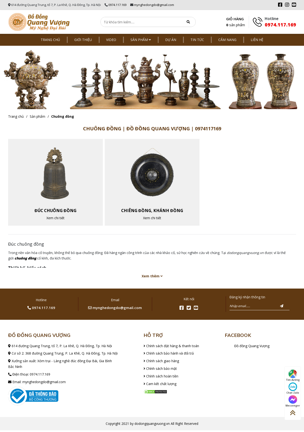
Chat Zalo (292, 388)
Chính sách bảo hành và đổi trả (169, 355)
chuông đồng (25, 260)
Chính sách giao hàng (161, 362)
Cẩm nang (227, 39)
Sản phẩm (140, 39)
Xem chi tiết (55, 218)
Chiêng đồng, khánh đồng (152, 211)
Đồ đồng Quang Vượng (251, 347)
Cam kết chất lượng (160, 385)
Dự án (170, 39)
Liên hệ (257, 39)
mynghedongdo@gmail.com (154, 5)
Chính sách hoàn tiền (161, 377)
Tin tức (197, 39)
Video (111, 39)
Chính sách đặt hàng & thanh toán (171, 347)
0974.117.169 (117, 5)
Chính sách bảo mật (160, 370)
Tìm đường (293, 375)
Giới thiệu (83, 39)
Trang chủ (50, 39)
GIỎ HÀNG (235, 22)
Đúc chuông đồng (55, 211)
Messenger (292, 401)
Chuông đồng (62, 116)
